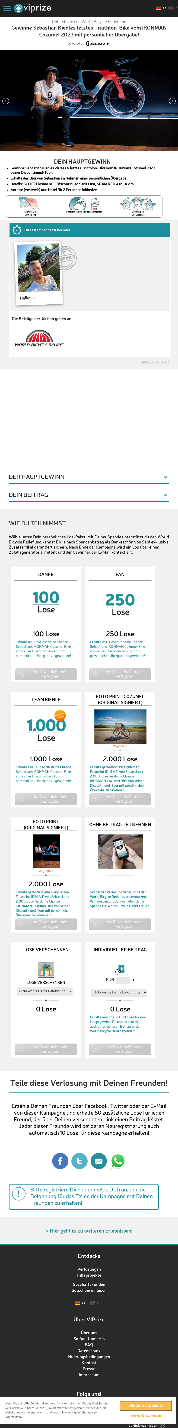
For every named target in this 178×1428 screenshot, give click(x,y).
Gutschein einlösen (89, 1290)
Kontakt (89, 1362)
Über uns (89, 1332)
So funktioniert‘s (89, 1338)
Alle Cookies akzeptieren (146, 1405)
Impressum (89, 1374)
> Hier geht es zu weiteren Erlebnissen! (89, 1230)
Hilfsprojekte (89, 1275)
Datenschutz (89, 1350)
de (164, 8)
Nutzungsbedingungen (89, 1356)
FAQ (89, 1344)
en (175, 8)
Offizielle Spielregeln (155, 362)
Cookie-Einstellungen (146, 1415)
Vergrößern (120, 746)
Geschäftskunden (89, 1284)
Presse (89, 1368)
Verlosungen (89, 1269)
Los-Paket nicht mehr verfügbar (49, 673)
